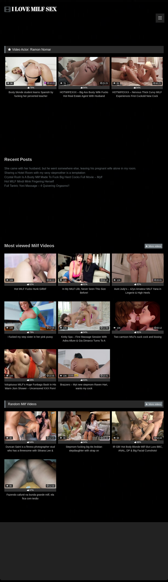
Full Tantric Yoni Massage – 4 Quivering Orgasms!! (36, 185)
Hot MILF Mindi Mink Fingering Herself (29, 181)
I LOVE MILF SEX (30, 9)
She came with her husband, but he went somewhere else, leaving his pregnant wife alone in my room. (70, 168)
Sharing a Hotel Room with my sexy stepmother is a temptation (44, 172)
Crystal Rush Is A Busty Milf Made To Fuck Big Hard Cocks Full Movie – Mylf (53, 177)
